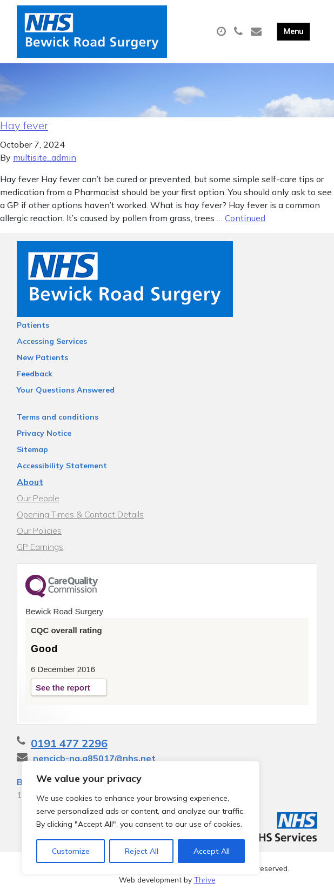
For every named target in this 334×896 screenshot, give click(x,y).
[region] (140, 817)
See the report (63, 687)
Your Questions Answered (66, 390)
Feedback (34, 374)
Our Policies (39, 530)
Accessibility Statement (62, 465)
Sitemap (32, 449)
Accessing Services (52, 341)
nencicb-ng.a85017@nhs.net (94, 758)
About (30, 481)
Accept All (211, 851)
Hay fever (24, 125)
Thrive (205, 879)
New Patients (42, 357)
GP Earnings (40, 546)
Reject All (141, 851)
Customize (71, 851)
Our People (38, 498)
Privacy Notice (44, 433)
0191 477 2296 (69, 743)
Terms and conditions (57, 417)
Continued (245, 218)
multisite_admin (44, 157)
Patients (33, 325)
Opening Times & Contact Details (80, 514)
